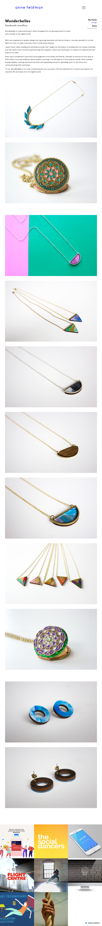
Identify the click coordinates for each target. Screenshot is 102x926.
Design (94, 22)
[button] (84, 8)
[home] (29, 7)
